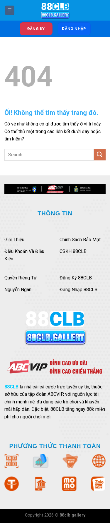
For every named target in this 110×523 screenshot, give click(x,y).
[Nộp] (100, 154)
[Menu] (9, 10)
